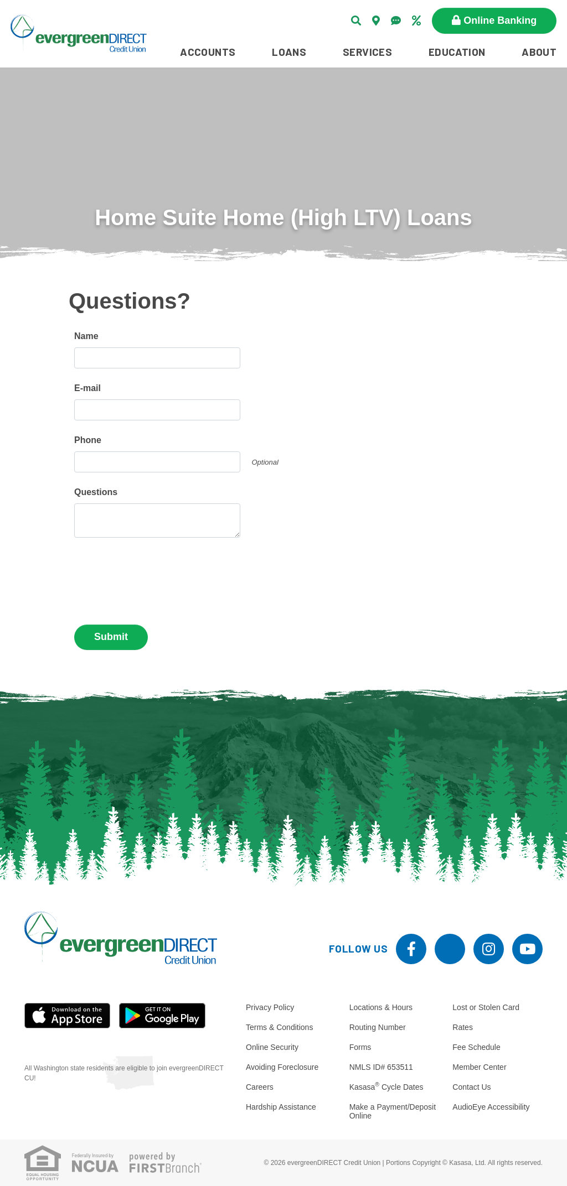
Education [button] (457, 51)
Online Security (272, 1047)
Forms (360, 1047)
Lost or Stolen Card (485, 1007)
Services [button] (367, 51)
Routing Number (377, 1027)
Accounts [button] (207, 51)
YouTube (527, 949)
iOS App (67, 1015)
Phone (87, 440)
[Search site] (356, 20)
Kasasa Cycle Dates (386, 1087)
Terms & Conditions (279, 1027)
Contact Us (471, 1087)
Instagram (488, 949)
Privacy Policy (270, 1007)
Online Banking (500, 20)
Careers (260, 1087)
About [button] (539, 51)
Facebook (411, 949)
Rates (462, 1027)
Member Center (479, 1067)
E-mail (87, 388)
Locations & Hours (381, 1007)
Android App (162, 1015)
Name (86, 336)
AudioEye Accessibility (490, 1106)
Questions (95, 492)
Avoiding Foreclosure (282, 1067)
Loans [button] (289, 51)
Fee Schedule (476, 1047)
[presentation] (158, 576)
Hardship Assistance (281, 1106)
